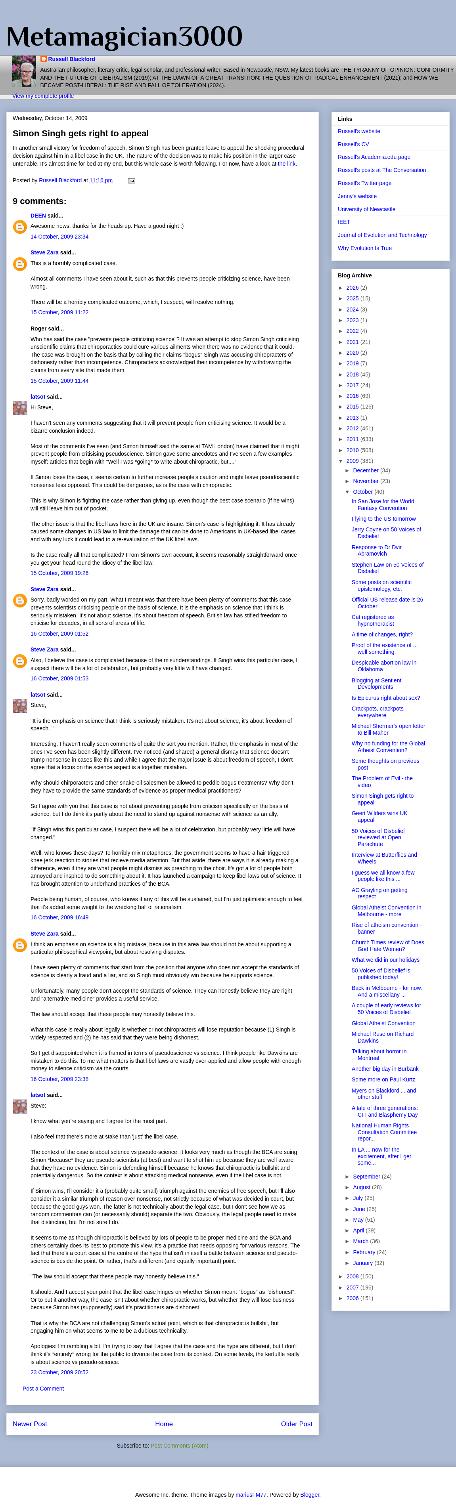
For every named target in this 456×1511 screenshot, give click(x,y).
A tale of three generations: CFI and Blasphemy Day (385, 1111)
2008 (353, 1276)
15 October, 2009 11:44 (59, 381)
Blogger (310, 1495)
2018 (353, 374)
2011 (353, 439)
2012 (353, 428)
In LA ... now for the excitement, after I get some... (381, 1156)
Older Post (296, 1424)
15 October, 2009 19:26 (59, 573)
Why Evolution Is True (365, 248)
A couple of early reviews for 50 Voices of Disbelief (386, 1008)
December (366, 470)
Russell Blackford (71, 59)
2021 (353, 342)
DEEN (38, 215)
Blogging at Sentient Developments (376, 683)
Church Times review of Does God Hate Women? (388, 945)
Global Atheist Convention (384, 1023)
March (361, 1241)
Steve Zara (45, 252)
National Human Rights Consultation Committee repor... (384, 1132)
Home (164, 1424)
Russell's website (359, 131)
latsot (38, 397)
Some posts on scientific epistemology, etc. (382, 585)
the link (286, 163)
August (362, 1187)
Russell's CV (353, 144)
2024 (353, 309)
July (358, 1198)
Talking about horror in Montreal (379, 1054)
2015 (353, 406)
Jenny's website (357, 196)
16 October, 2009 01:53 (59, 678)
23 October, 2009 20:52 (59, 1372)
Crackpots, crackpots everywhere (378, 711)
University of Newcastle (367, 209)
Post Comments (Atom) (179, 1445)
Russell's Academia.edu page (374, 157)
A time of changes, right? (382, 634)
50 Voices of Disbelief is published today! (381, 973)
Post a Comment (43, 1388)
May (359, 1220)
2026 (353, 288)
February (365, 1252)
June (359, 1209)
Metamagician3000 (124, 36)
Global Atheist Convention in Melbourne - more (387, 910)
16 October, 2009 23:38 (59, 1079)
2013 (353, 418)
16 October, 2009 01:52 (59, 633)
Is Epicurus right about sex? (386, 698)
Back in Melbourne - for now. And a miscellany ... (387, 991)
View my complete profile (43, 96)
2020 (353, 353)
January (363, 1263)
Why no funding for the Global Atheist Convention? (388, 746)
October (363, 492)
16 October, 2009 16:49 (59, 917)
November (366, 481)
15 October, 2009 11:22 (59, 312)
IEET (344, 222)
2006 (353, 1298)
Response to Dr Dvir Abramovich (377, 550)
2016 (353, 396)
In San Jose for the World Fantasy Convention (383, 504)
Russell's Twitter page (364, 183)
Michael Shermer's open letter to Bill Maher (388, 729)
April (359, 1230)
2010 (353, 450)
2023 (353, 320)
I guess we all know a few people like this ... (383, 876)
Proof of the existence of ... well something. (385, 648)
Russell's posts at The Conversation (382, 170)
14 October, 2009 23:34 (59, 236)
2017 (353, 385)
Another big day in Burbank (385, 1069)
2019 (353, 363)
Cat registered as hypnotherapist (373, 620)
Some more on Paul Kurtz (383, 1079)
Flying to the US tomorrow (384, 519)
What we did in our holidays (386, 960)
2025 (353, 298)
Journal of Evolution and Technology (382, 235)
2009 (353, 461)
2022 (353, 331)
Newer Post (30, 1424)
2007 (353, 1287)
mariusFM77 (251, 1495)
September (367, 1176)
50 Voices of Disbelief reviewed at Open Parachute (378, 838)
